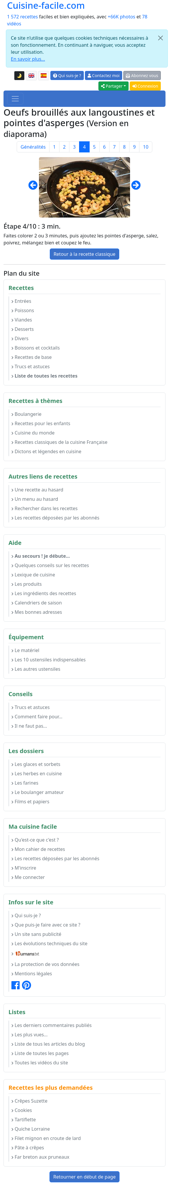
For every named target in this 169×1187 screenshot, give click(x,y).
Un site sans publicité (36, 934)
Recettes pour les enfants (40, 423)
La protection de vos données (45, 964)
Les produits (26, 584)
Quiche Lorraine (30, 1129)
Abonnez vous (142, 75)
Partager (111, 86)
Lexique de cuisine (33, 574)
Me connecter (28, 877)
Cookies (21, 1110)
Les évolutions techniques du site (49, 943)
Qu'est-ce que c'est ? (35, 840)
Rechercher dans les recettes (44, 508)
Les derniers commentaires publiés (51, 1025)
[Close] (160, 38)
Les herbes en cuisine (36, 773)
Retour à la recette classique (84, 254)
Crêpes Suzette (29, 1101)
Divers (19, 338)
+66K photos (121, 16)
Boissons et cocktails (35, 348)
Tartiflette (23, 1119)
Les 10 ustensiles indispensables (48, 659)
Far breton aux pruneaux (40, 1157)
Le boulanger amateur (37, 792)
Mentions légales (31, 973)
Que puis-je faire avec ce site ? (45, 925)
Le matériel (25, 650)
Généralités (33, 147)
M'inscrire (23, 868)
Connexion (145, 86)
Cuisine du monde (32, 433)
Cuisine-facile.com (46, 5)
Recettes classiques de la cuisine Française (59, 442)
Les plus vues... (29, 1034)
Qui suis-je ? (67, 75)
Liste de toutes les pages (40, 1053)
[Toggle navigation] (15, 99)
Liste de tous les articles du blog (48, 1044)
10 (145, 147)
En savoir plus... (28, 59)
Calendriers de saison (36, 602)
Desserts (22, 329)
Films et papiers (30, 801)
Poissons (22, 310)
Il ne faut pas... (29, 726)
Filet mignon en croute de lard (46, 1138)
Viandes (21, 320)
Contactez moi (104, 75)
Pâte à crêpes (27, 1147)
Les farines (24, 783)
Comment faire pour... (36, 716)
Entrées (21, 301)
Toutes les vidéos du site (39, 1062)
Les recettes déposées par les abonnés (55, 518)
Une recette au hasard (37, 489)
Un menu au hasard (34, 499)
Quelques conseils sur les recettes (50, 565)
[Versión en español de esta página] (43, 75)
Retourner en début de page (84, 1177)
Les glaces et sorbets (35, 764)
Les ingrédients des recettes (43, 593)
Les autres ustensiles (35, 669)
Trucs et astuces (30, 366)
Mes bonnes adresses (36, 612)
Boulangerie (26, 414)
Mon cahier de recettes (38, 849)
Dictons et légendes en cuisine (46, 451)
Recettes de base (31, 357)
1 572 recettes (22, 16)
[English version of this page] (31, 75)
